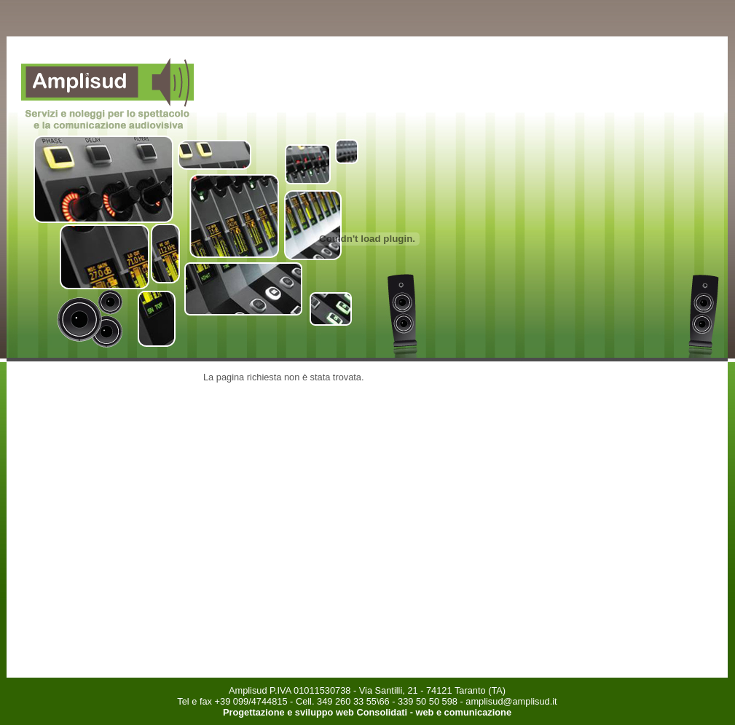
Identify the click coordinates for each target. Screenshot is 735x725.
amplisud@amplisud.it (511, 701)
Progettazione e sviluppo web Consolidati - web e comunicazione (367, 712)
